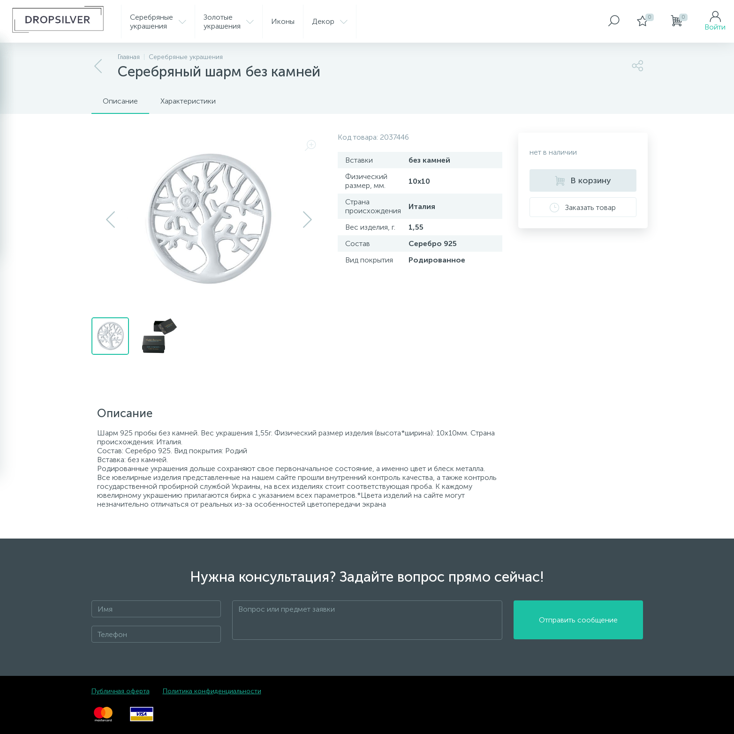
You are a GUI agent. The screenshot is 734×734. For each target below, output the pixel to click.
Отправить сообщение (578, 620)
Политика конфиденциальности (212, 691)
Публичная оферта (120, 691)
